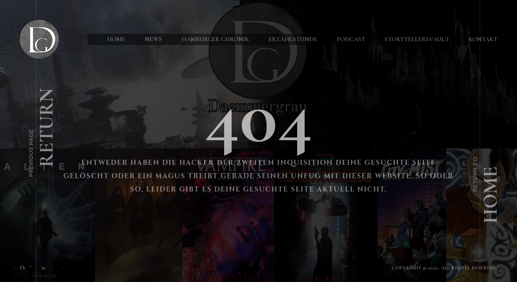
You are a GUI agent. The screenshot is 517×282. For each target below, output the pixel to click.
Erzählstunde (293, 39)
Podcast (351, 39)
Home (116, 39)
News (153, 39)
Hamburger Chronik (215, 39)
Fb (23, 268)
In (43, 268)
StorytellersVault (417, 39)
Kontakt (483, 39)
